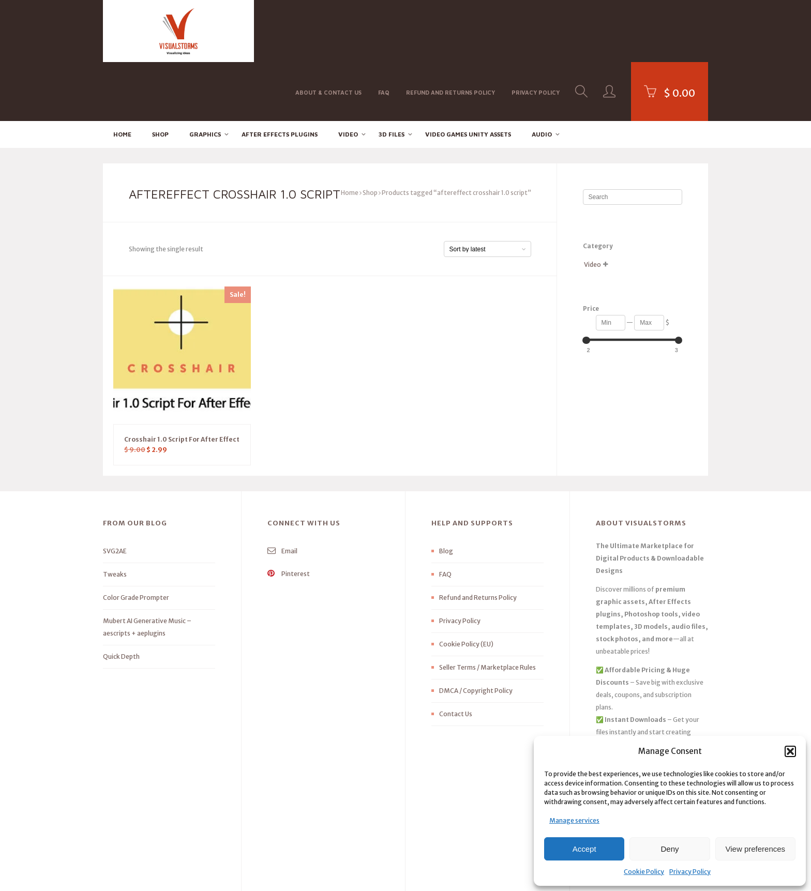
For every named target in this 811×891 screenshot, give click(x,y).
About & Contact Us (328, 30)
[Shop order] (487, 191)
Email (282, 492)
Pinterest (288, 515)
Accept (584, 848)
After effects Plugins (280, 75)
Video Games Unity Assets (468, 75)
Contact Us (455, 655)
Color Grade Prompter (136, 539)
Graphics (205, 75)
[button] (790, 751)
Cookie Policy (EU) (466, 586)
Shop (160, 75)
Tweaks (115, 516)
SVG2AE (115, 492)
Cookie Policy (644, 871)
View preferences (756, 848)
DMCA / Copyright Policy (476, 632)
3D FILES (391, 75)
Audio (542, 75)
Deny (669, 848)
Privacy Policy (690, 871)
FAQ (383, 30)
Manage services (574, 820)
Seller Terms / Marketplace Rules (487, 609)
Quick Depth (121, 598)
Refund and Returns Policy (450, 30)
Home (122, 75)
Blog (446, 492)
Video (348, 75)
